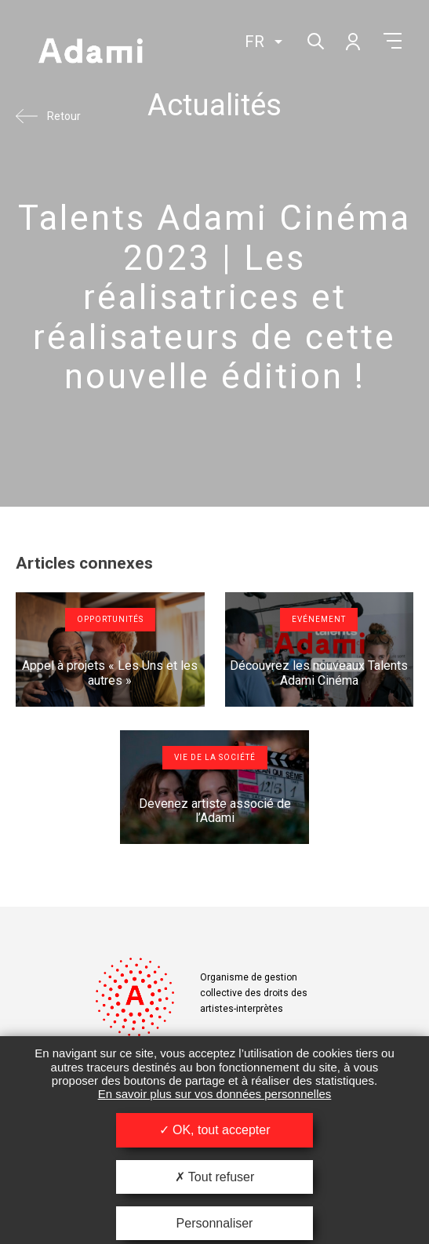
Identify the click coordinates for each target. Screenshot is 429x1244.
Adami (90, 52)
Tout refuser (215, 1177)
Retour (64, 116)
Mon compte (352, 41)
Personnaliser (214, 1223)
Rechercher (314, 39)
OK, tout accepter (215, 1130)
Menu (393, 41)
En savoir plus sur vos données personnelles (215, 1093)
